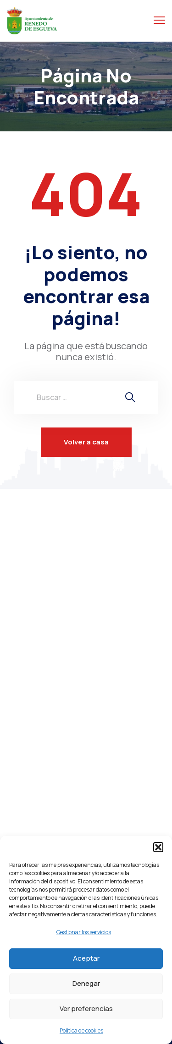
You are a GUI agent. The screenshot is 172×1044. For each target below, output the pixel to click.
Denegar (86, 983)
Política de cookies (81, 1030)
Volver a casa (86, 442)
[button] (158, 847)
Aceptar (86, 958)
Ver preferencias (86, 1008)
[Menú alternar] (159, 20)
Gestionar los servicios (83, 932)
